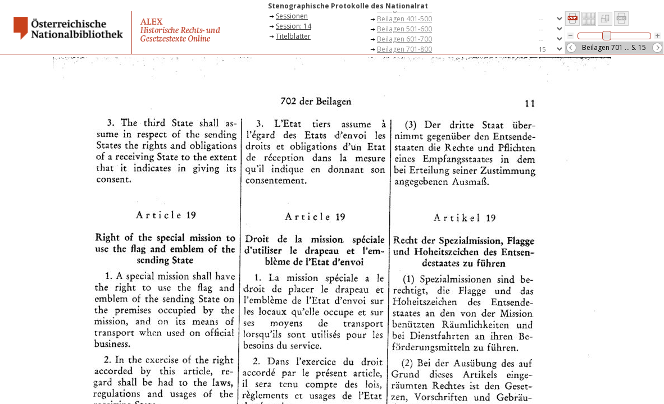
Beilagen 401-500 (404, 19)
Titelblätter (293, 36)
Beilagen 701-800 (404, 49)
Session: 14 (293, 26)
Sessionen (292, 16)
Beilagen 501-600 (404, 29)
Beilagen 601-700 (404, 39)
